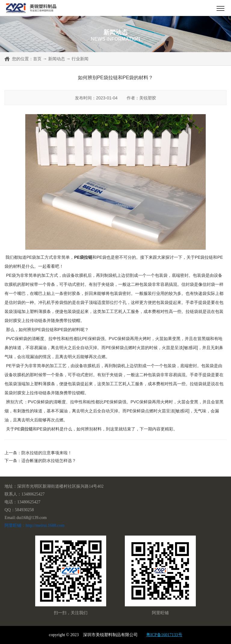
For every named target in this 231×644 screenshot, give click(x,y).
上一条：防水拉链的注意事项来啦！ (38, 452)
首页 (37, 58)
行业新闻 (80, 58)
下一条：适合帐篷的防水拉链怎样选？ (40, 460)
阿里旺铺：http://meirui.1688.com (34, 525)
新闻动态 (56, 58)
